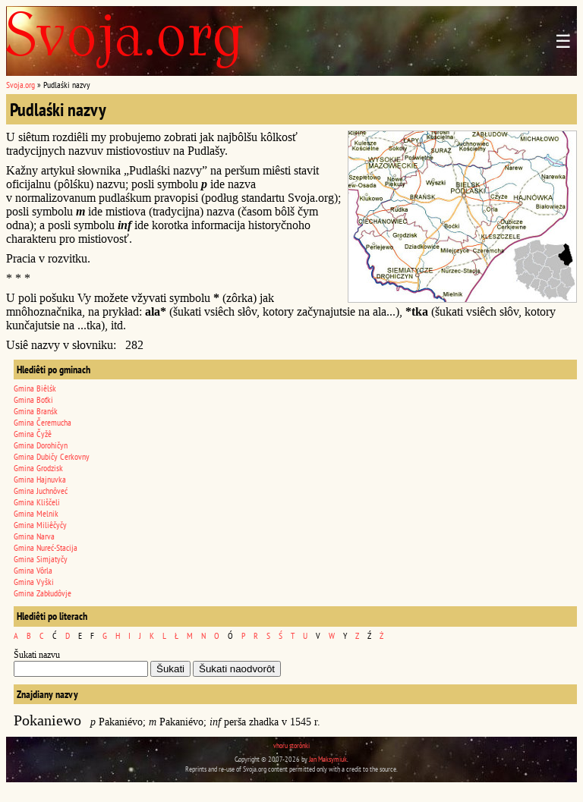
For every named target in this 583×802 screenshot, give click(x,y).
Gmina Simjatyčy (41, 559)
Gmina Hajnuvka (40, 479)
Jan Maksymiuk (328, 759)
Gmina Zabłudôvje (42, 593)
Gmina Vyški (34, 581)
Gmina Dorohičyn (41, 445)
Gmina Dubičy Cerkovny (52, 456)
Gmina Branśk (36, 411)
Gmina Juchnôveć (41, 490)
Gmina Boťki (33, 399)
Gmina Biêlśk (35, 388)
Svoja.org (20, 84)
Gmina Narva (34, 536)
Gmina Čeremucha (42, 422)
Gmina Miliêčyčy (40, 524)
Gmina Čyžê (33, 433)
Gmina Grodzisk (38, 467)
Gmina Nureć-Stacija (45, 547)
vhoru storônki (291, 745)
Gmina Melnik (36, 513)
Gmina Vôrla (33, 570)
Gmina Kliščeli (37, 502)
